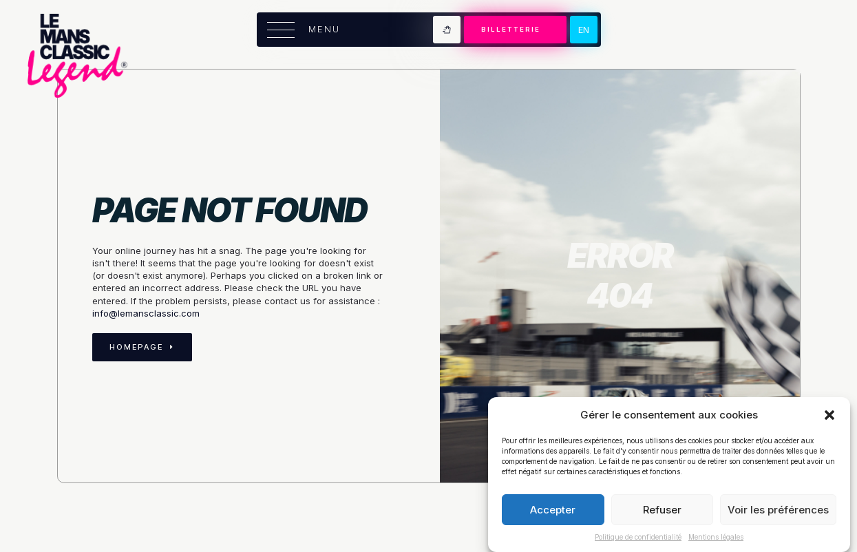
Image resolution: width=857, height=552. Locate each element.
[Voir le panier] (447, 29)
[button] (829, 415)
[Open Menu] (281, 29)
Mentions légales (715, 537)
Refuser (662, 509)
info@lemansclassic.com (146, 313)
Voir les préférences (778, 509)
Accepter (552, 509)
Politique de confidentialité (638, 537)
